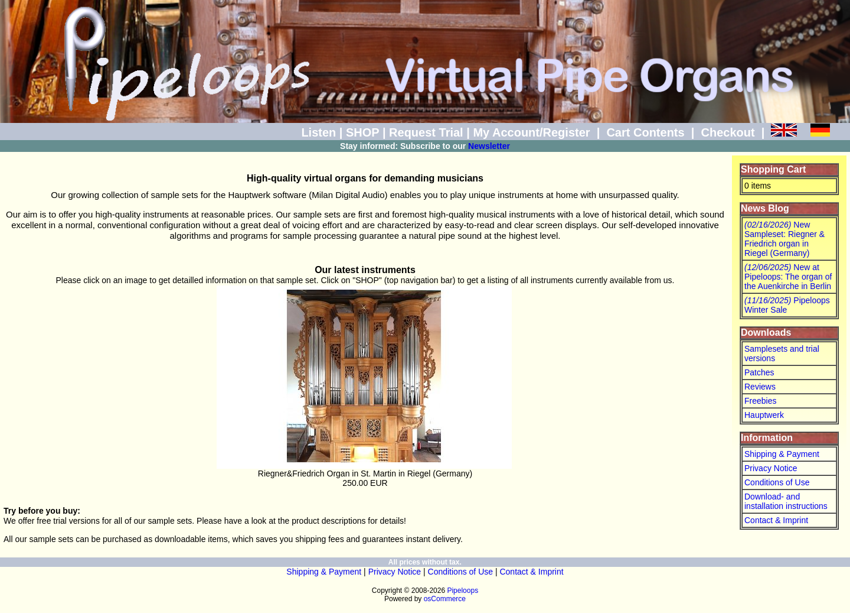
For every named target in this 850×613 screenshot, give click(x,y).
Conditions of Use (777, 482)
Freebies (760, 401)
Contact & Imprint (776, 520)
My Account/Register (531, 132)
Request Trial (426, 132)
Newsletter (489, 146)
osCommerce (445, 599)
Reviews (760, 386)
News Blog (765, 208)
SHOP (362, 132)
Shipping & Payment (781, 454)
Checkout (727, 132)
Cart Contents (645, 132)
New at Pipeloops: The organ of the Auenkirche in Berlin (788, 276)
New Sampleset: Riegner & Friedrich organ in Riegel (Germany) (784, 239)
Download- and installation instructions (786, 501)
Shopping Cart (773, 169)
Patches (759, 372)
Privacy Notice (770, 468)
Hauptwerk (764, 415)
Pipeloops (462, 590)
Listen (318, 132)
